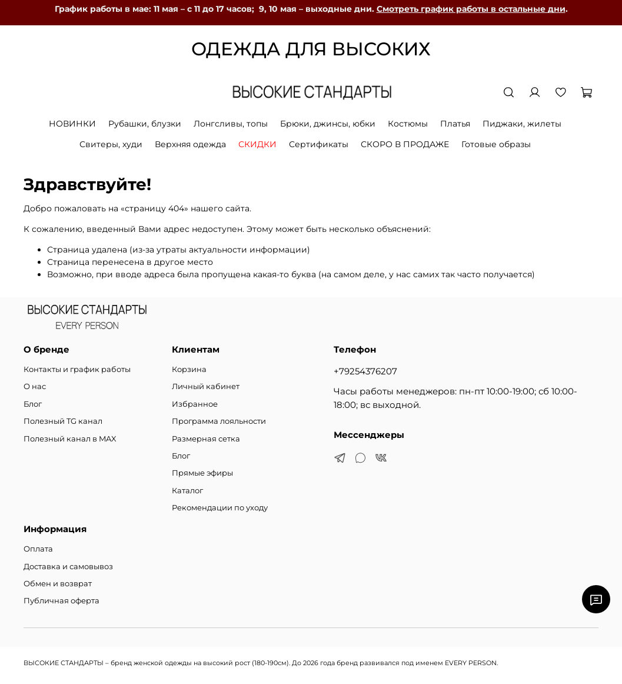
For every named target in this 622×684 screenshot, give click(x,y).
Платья (455, 123)
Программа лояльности (219, 421)
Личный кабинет (206, 386)
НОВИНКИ (72, 123)
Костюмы (408, 123)
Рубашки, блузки (144, 123)
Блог (33, 404)
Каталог (187, 490)
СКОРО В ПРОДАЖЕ (405, 144)
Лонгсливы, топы (231, 123)
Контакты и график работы (77, 369)
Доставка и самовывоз (68, 566)
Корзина (189, 369)
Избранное (195, 404)
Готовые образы (496, 144)
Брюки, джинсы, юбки (327, 123)
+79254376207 (365, 371)
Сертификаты (318, 144)
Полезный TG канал (63, 421)
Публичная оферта (61, 600)
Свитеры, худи (110, 144)
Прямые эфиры (202, 473)
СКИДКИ (257, 144)
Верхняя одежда (190, 144)
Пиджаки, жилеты (522, 123)
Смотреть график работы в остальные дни (471, 9)
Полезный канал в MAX (70, 438)
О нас (35, 386)
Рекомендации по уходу (220, 507)
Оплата (38, 548)
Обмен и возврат (58, 583)
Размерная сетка (206, 438)
